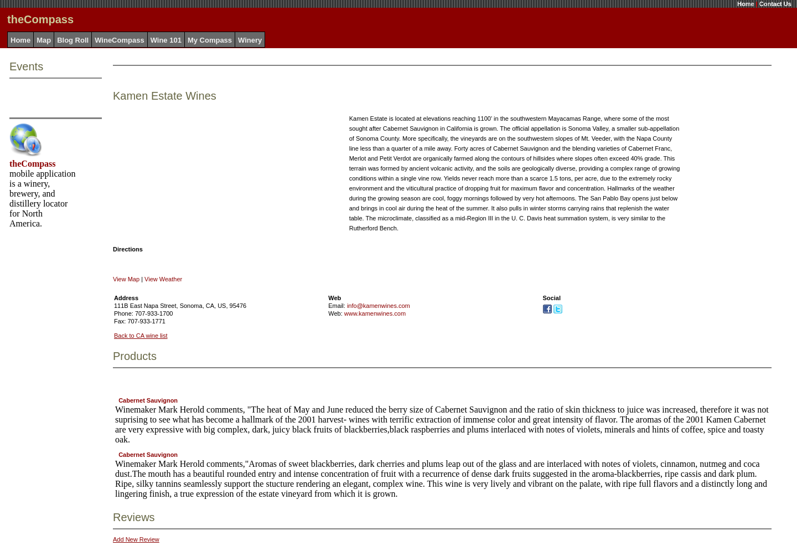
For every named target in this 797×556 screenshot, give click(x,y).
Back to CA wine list (141, 335)
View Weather (163, 279)
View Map (126, 279)
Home (745, 4)
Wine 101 (166, 40)
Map (44, 40)
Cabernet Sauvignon (148, 400)
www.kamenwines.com (375, 313)
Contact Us (775, 4)
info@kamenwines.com (378, 305)
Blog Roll (73, 40)
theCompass (32, 163)
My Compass (210, 40)
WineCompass (119, 40)
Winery (250, 40)
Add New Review (136, 539)
